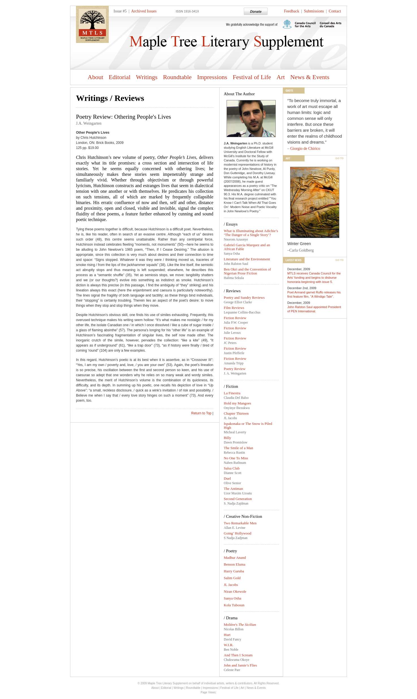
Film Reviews (234, 308)
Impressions (212, 77)
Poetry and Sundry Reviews (244, 297)
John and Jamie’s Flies (240, 665)
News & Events (309, 77)
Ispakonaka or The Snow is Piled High (248, 425)
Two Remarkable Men (240, 523)
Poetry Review (235, 369)
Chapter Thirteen (236, 413)
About (95, 77)
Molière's (240, 624)
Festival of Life (252, 77)
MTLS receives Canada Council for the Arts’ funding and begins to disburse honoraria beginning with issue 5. (314, 278)
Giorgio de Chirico (305, 148)
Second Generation (238, 499)
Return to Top (201, 413)
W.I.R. (228, 645)
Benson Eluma (234, 564)
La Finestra (232, 393)
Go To (339, 158)
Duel (227, 478)
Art (281, 77)
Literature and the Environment (247, 259)
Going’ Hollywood (237, 533)
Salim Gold (232, 578)
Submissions (314, 11)
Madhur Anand (235, 557)
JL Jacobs (231, 585)
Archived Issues (144, 11)
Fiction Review (235, 318)
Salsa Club (232, 468)
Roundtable (177, 77)
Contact (335, 11)
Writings (146, 77)
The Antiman (233, 488)
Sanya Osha (232, 598)
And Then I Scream (238, 655)
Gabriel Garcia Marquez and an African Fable (247, 247)
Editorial (120, 77)
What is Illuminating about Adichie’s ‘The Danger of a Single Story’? (251, 233)
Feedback (291, 11)
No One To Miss (236, 458)
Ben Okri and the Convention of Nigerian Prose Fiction (247, 271)
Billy (227, 438)
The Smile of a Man (238, 448)
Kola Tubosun (234, 605)
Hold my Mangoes (237, 403)
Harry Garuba (234, 571)
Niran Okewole (235, 591)
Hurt (227, 635)
